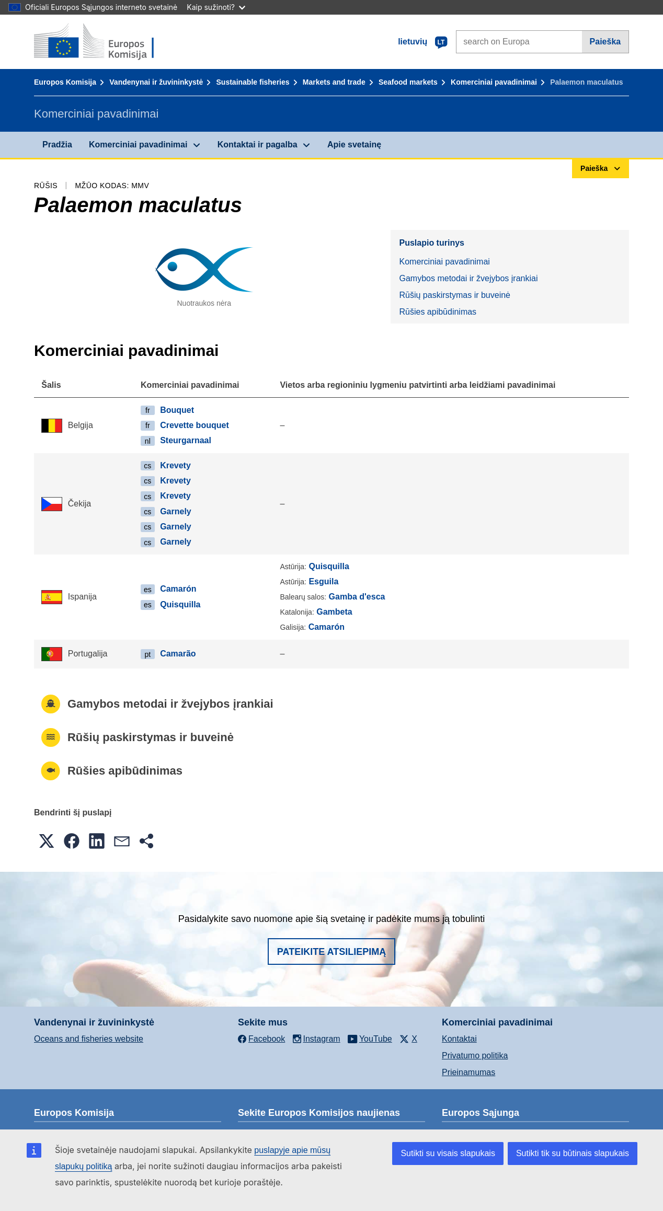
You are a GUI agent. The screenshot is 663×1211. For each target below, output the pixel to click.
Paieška (605, 41)
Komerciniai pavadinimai (494, 82)
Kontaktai (459, 1038)
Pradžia (57, 144)
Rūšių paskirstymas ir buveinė (454, 295)
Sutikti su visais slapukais (448, 1153)
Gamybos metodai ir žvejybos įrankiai (468, 278)
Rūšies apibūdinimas (437, 311)
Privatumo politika (475, 1055)
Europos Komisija (65, 82)
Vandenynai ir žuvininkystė (156, 82)
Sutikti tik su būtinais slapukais (572, 1153)
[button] (46, 841)
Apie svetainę (354, 144)
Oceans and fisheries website (88, 1038)
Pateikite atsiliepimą (331, 952)
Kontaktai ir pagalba (258, 144)
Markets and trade (334, 82)
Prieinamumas (468, 1072)
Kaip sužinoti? (216, 7)
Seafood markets (408, 82)
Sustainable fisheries (253, 82)
